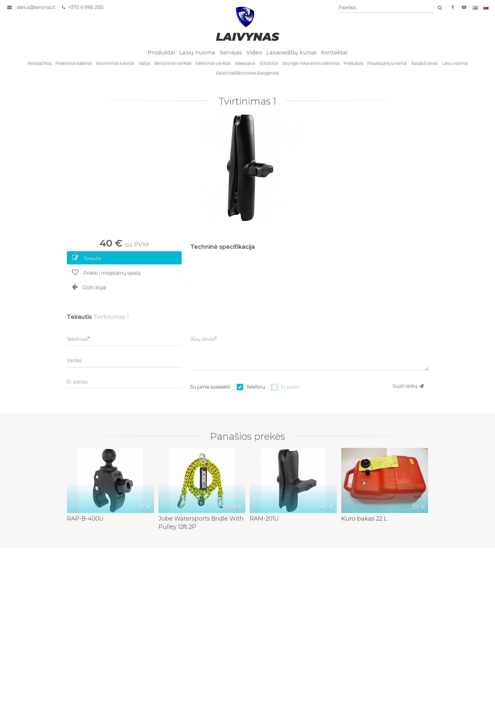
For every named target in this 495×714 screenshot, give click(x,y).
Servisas (231, 52)
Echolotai (269, 63)
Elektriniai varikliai (213, 63)
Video (254, 52)
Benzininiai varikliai (172, 63)
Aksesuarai (245, 63)
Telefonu (255, 387)
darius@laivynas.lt (36, 7)
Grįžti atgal (89, 286)
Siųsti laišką (408, 386)
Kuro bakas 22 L (364, 518)
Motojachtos (39, 63)
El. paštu (290, 387)
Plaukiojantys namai (387, 63)
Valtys (144, 63)
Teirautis (86, 257)
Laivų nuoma (197, 52)
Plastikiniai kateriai (74, 63)
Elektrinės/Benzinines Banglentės (247, 73)
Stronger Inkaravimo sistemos (310, 63)
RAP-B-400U (85, 518)
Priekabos (353, 63)
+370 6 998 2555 (82, 7)
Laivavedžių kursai (291, 52)
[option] (247, 168)
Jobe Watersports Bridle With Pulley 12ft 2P (201, 522)
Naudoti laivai (424, 63)
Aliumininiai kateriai (115, 63)
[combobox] (385, 8)
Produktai (161, 52)
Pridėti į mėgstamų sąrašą (106, 272)
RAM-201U (264, 518)
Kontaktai (334, 52)
